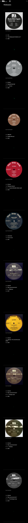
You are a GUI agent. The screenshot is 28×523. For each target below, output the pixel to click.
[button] (1, 1)
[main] (14, 5)
